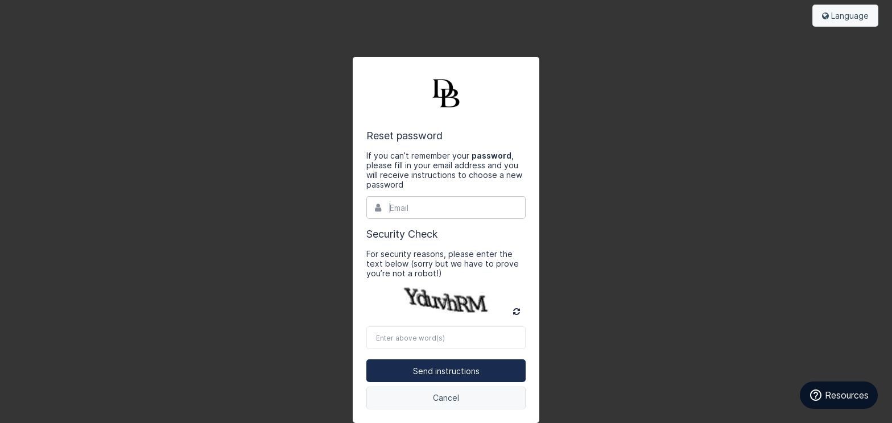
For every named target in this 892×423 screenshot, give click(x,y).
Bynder (446, 93)
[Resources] (839, 395)
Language (845, 15)
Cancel (446, 398)
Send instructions (446, 371)
